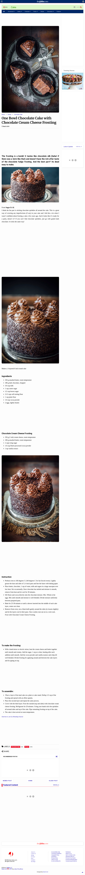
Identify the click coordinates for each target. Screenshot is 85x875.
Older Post (53, 780)
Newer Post (7, 780)
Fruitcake (27, 11)
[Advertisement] (30, 19)
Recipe (42, 11)
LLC (9, 867)
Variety (19, 11)
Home (3, 114)
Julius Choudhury (18, 869)
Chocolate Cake (18, 114)
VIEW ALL (79, 146)
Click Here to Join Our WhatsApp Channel (12, 716)
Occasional (11, 11)
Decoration (50, 11)
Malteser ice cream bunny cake (72, 83)
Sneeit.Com (45, 871)
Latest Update (68, 146)
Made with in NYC (7, 869)
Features (59, 11)
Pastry (35, 11)
